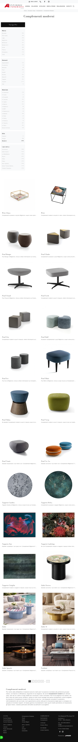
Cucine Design (7, 718)
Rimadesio (5, 52)
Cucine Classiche (7, 721)
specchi (4, 77)
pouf (3, 69)
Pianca (4, 49)
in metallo (4, 113)
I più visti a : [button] (6, 146)
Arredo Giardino (44, 730)
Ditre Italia (4, 35)
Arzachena (5, 149)
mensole (4, 67)
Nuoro (3, 156)
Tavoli (23, 718)
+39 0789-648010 (65, 722)
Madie (5, 730)
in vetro (4, 125)
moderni (4, 140)
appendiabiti (5, 62)
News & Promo (51, 6)
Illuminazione (43, 718)
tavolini (4, 81)
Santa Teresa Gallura (7, 165)
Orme (3, 47)
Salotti (5, 732)
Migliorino (4, 40)
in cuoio (4, 94)
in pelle (4, 116)
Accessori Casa (31, 10)
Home (25, 10)
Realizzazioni (61, 6)
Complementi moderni (49, 10)
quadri (4, 72)
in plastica (5, 120)
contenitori (5, 65)
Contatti (69, 6)
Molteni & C (5, 45)
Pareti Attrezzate (7, 728)
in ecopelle (5, 97)
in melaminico (5, 111)
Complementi (39, 10)
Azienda (27, 6)
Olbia (3, 158)
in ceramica (5, 92)
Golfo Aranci (5, 151)
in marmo (4, 104)
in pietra (4, 118)
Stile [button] (3, 133)
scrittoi (4, 74)
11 (48, 681)
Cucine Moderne (7, 720)
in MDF (4, 108)
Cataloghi (42, 6)
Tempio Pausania (6, 168)
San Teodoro (5, 163)
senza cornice (6, 127)
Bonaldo (4, 33)
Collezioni (34, 6)
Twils (3, 54)
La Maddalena (6, 154)
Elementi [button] (5, 60)
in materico (5, 106)
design (4, 138)
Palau (3, 161)
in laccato (5, 99)
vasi (3, 84)
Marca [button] (4, 30)
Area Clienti (33, 1)
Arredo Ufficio (44, 725)
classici (4, 136)
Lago (3, 37)
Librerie (5, 726)
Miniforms (4, 42)
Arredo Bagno (25, 721)
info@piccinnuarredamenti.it (65, 725)
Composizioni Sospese (28, 716)
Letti (23, 726)
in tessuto (5, 123)
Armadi (24, 728)
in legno (4, 101)
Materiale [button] (5, 90)
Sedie (23, 720)
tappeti (4, 79)
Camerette (24, 730)
